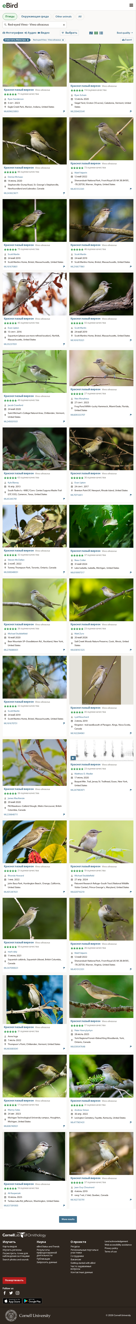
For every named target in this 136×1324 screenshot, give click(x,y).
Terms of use (111, 1252)
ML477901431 (78, 1122)
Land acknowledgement (116, 1241)
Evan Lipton (13, 328)
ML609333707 (78, 415)
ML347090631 (11, 968)
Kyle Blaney (13, 483)
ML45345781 (10, 499)
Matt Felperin (80, 173)
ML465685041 (11, 1049)
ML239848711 (11, 814)
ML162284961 (78, 733)
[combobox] (34, 24)
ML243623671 (11, 193)
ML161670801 (11, 267)
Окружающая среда (35, 16)
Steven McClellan (16, 560)
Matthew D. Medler (83, 774)
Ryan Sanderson (16, 99)
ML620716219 (77, 892)
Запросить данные (47, 1262)
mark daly (12, 952)
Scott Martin (14, 254)
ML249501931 (11, 421)
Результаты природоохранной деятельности (47, 1253)
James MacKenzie (16, 798)
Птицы (9, 16)
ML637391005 (11, 1206)
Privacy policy (111, 1248)
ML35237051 (10, 344)
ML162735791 (78, 1200)
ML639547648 (78, 1047)
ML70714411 (77, 495)
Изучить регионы (12, 1250)
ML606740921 (11, 1126)
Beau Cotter (80, 560)
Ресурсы (75, 1246)
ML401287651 (11, 892)
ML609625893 (11, 111)
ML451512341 (77, 189)
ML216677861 (78, 267)
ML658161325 (78, 650)
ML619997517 (77, 572)
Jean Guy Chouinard (84, 1187)
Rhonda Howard (16, 876)
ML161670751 (10, 723)
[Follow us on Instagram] (17, 1293)
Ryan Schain (80, 95)
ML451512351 (77, 969)
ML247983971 (78, 790)
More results (68, 1219)
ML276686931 (11, 650)
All (79, 16)
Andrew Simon (81, 1110)
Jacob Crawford (15, 405)
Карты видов (10, 1246)
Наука (41, 1242)
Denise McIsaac (15, 177)
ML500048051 (11, 572)
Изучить (9, 1242)
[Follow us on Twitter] (11, 1293)
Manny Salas (14, 1110)
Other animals (64, 16)
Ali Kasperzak (14, 1193)
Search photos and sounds (16, 1259)
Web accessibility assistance (118, 1245)
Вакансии (76, 1259)
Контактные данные (82, 1272)
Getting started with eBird (83, 1263)
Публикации (43, 1259)
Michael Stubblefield (17, 634)
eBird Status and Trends (48, 1246)
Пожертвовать (14, 1280)
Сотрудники (77, 1256)
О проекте (78, 1242)
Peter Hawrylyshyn (83, 1030)
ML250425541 (78, 111)
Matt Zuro (79, 634)
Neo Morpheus (81, 399)
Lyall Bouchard (81, 717)
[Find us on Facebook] (4, 1293)
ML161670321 (77, 340)
